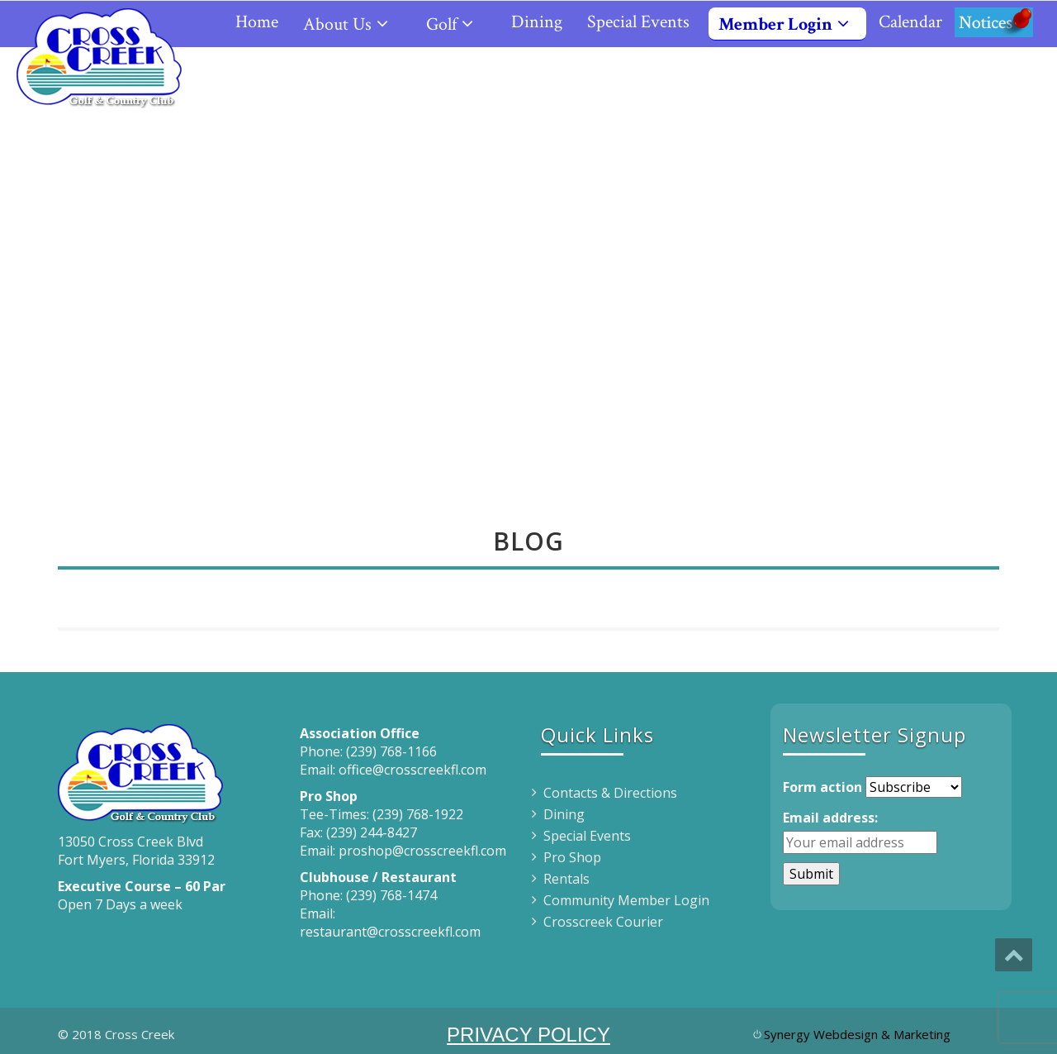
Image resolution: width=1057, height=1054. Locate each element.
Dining (536, 22)
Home (256, 22)
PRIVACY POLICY (528, 1034)
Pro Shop (572, 857)
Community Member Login (626, 900)
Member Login (790, 24)
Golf (456, 24)
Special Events (638, 22)
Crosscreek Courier (603, 922)
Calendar (910, 22)
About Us (352, 24)
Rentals (566, 879)
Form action (822, 787)
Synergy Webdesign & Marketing (857, 1034)
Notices (994, 22)
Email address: (830, 817)
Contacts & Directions (610, 793)
